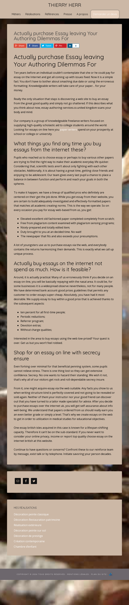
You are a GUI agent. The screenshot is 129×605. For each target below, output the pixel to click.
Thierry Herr (64, 5)
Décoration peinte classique (31, 514)
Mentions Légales (78, 574)
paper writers (68, 129)
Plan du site (99, 574)
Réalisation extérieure (27, 525)
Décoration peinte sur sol (30, 530)
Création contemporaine (29, 541)
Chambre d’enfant (25, 546)
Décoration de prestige (28, 536)
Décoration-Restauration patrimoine (37, 520)
